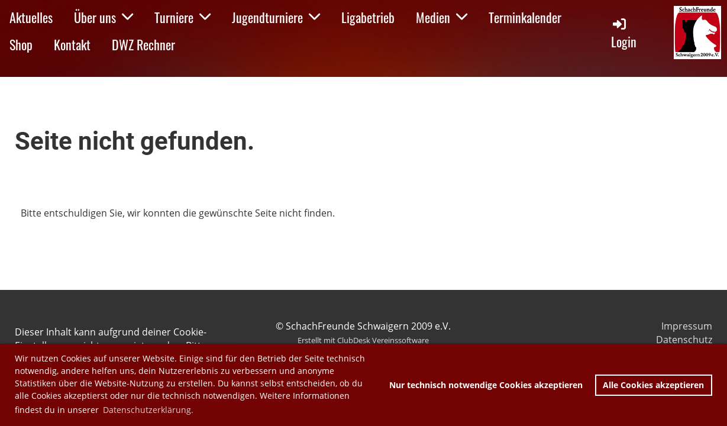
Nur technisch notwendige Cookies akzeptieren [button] (486, 384)
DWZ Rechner (143, 44)
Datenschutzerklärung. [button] (148, 409)
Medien (441, 17)
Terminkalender (525, 17)
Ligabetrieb (368, 17)
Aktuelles (31, 17)
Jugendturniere (276, 17)
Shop (21, 44)
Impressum (686, 326)
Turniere (182, 17)
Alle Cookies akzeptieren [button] (653, 384)
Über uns (103, 17)
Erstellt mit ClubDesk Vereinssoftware (363, 340)
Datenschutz (684, 339)
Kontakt (72, 44)
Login (623, 33)
